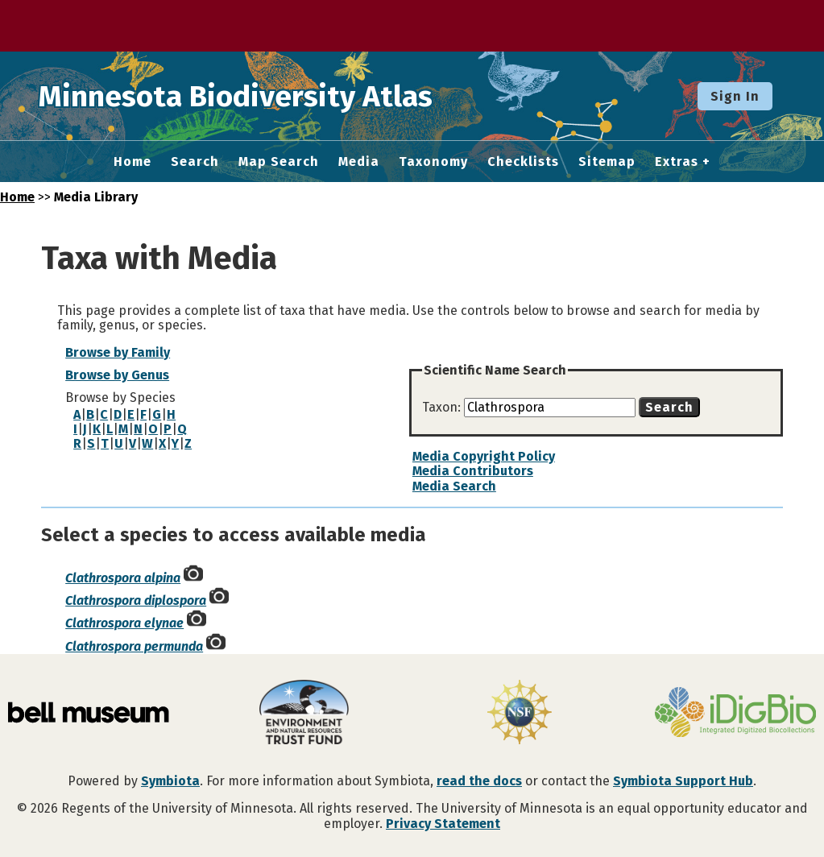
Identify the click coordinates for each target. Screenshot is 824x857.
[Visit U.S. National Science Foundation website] (520, 713)
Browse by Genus (117, 375)
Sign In (735, 96)
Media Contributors (472, 470)
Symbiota (170, 781)
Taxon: (443, 407)
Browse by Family (117, 352)
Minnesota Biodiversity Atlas (250, 96)
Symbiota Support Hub (683, 781)
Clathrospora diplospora (135, 600)
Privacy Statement (443, 823)
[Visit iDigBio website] (735, 713)
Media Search (454, 486)
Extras (676, 162)
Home (132, 162)
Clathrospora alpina (122, 578)
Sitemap (607, 162)
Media (358, 162)
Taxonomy (433, 162)
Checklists (523, 162)
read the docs (479, 781)
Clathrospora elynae (124, 623)
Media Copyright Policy (483, 456)
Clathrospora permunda (134, 646)
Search (195, 162)
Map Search (278, 162)
